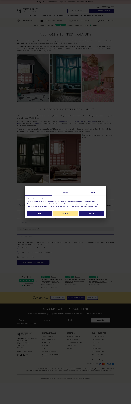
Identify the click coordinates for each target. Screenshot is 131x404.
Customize (65, 213)
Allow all (91, 213)
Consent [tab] (38, 193)
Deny (39, 213)
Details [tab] (65, 192)
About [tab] (93, 192)
